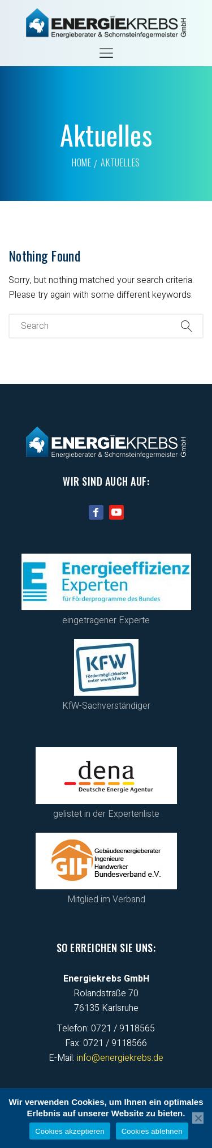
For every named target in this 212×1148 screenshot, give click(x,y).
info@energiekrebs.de (120, 1058)
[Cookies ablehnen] (198, 1118)
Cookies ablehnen (152, 1131)
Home (82, 162)
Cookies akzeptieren (70, 1131)
